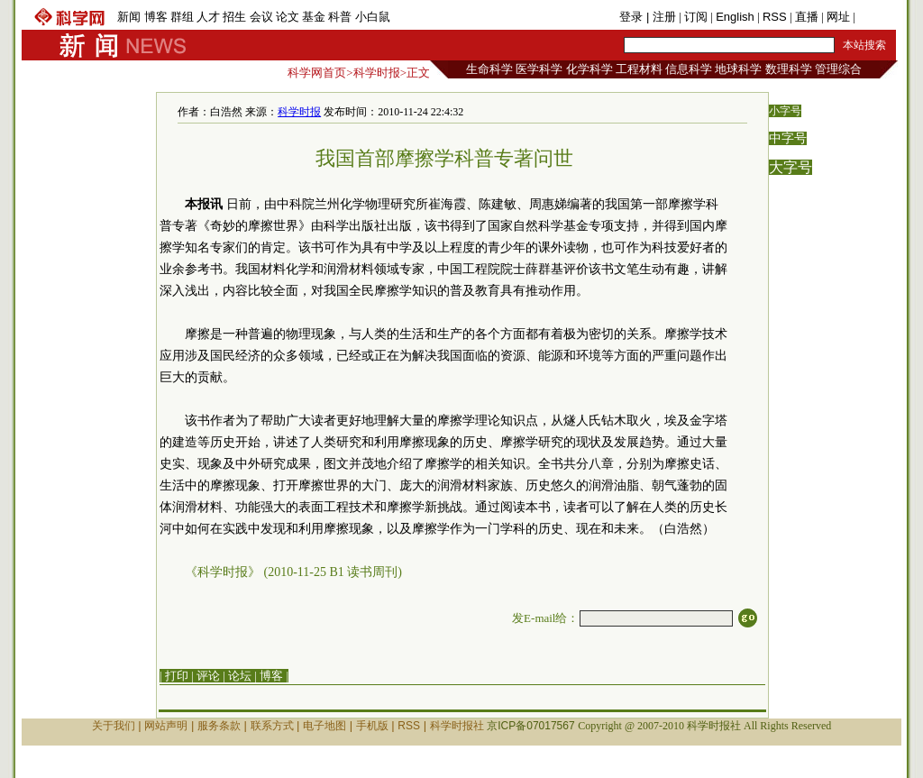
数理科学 (788, 69)
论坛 (239, 675)
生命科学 (489, 69)
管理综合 (838, 69)
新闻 (129, 16)
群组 (182, 16)
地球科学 (738, 69)
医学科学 (539, 69)
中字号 (788, 138)
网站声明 (165, 725)
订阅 (696, 16)
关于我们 (113, 725)
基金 (313, 16)
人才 (208, 16)
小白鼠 (372, 16)
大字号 (790, 167)
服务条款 (219, 725)
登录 (632, 16)
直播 (806, 16)
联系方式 (272, 725)
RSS (775, 16)
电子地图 (324, 725)
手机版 (875, 16)
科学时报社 (457, 725)
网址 (838, 16)
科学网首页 (317, 72)
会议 (261, 16)
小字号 (785, 111)
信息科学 (688, 69)
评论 (208, 675)
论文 (287, 16)
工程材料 (639, 69)
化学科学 (589, 69)
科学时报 (376, 72)
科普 (340, 16)
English (735, 16)
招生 (234, 16)
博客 (156, 16)
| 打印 (174, 675)
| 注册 (661, 16)
